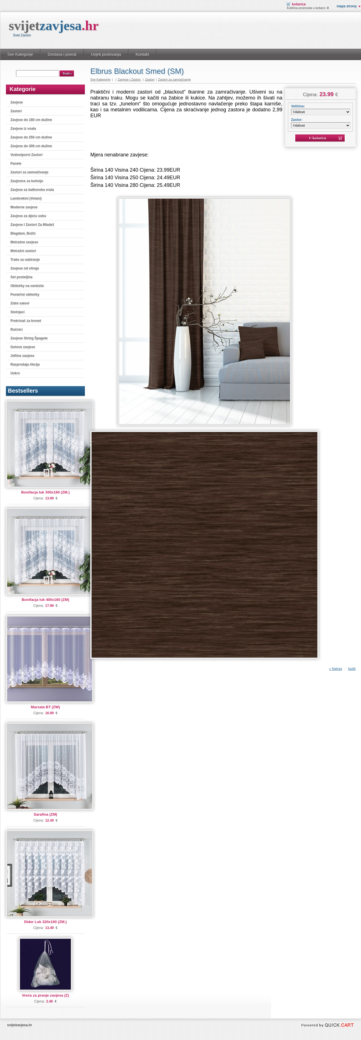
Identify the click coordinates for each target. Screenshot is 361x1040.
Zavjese (16, 102)
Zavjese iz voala (23, 128)
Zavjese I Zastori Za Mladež (32, 225)
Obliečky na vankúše (27, 286)
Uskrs (15, 373)
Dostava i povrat (62, 54)
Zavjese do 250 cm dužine (31, 137)
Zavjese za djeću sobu (28, 216)
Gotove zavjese (22, 347)
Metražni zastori (23, 251)
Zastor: (297, 120)
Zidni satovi (19, 303)
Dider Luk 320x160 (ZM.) (45, 922)
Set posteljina (21, 277)
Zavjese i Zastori (129, 79)
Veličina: (298, 106)
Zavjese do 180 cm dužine (31, 120)
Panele (15, 163)
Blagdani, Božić (23, 233)
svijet (54, 25)
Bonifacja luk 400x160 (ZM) (45, 600)
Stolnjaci (17, 312)
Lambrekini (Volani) (25, 198)
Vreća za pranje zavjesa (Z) (45, 995)
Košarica (299, 4)
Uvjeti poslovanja (106, 54)
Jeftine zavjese (22, 356)
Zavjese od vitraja (24, 268)
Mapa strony (347, 6)
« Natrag (335, 669)
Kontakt (142, 54)
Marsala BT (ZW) (45, 707)
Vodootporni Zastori (26, 155)
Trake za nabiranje (25, 260)
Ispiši (352, 669)
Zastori (16, 111)
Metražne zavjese (24, 242)
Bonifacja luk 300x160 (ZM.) (45, 492)
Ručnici (16, 329)
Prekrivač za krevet (25, 321)
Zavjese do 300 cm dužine (31, 146)
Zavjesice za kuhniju (26, 181)
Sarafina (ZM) (45, 814)
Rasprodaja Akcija (25, 364)
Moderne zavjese (24, 207)
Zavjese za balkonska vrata (32, 190)
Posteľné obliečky (24, 294)
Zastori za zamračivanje (29, 172)
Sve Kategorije (20, 54)
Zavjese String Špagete (29, 338)
